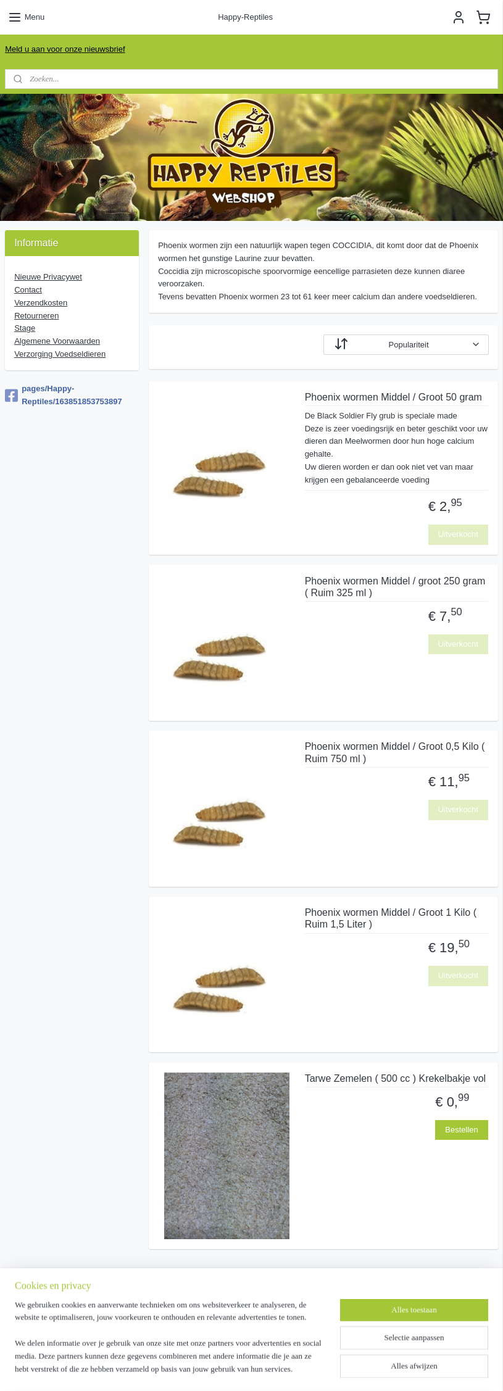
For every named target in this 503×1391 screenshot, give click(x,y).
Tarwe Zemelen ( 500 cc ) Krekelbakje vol (394, 1078)
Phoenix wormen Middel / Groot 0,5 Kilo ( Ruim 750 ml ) (394, 752)
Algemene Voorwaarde (57, 341)
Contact (28, 289)
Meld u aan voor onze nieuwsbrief (65, 49)
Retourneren (36, 315)
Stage (24, 328)
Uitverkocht (458, 534)
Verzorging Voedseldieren (60, 354)
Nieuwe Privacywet (48, 276)
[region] (170, 1345)
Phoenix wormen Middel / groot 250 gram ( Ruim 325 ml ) (394, 586)
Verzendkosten (40, 302)
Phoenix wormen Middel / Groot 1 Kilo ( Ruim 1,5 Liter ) (390, 918)
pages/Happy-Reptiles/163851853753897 (63, 395)
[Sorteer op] (406, 344)
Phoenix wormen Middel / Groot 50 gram (392, 397)
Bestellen (461, 1129)
